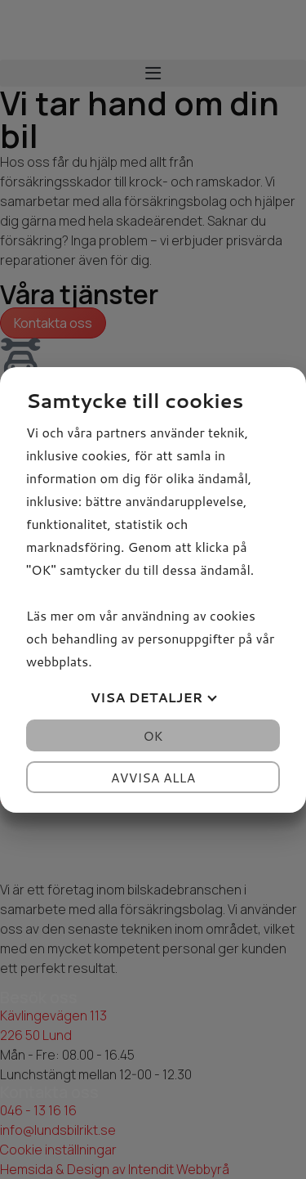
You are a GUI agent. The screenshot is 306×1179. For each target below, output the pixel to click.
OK (152, 735)
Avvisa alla (153, 777)
